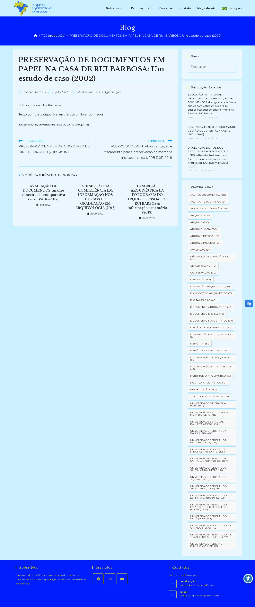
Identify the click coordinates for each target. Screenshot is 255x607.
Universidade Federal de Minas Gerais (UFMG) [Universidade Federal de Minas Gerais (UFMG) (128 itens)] (208, 450)
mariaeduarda (33, 92)
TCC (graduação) (110, 92)
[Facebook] (98, 578)
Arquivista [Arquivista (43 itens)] (200, 215)
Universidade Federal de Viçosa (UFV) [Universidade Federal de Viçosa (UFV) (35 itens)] (208, 478)
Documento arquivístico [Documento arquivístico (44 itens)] (211, 306)
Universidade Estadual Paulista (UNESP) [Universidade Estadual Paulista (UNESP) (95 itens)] (207, 422)
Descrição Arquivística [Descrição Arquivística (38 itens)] (210, 286)
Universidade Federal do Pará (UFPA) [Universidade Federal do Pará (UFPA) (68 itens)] (208, 517)
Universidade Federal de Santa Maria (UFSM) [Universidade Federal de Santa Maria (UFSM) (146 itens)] (208, 469)
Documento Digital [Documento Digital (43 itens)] (207, 313)
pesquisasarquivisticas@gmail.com (199, 595)
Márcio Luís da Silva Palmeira (40, 105)
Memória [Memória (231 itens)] (199, 343)
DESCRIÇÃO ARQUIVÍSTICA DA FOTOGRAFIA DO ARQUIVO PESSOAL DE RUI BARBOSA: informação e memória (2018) (147, 199)
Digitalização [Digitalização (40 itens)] (203, 300)
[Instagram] (110, 578)
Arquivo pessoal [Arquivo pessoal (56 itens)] (205, 235)
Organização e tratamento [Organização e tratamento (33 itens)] (210, 367)
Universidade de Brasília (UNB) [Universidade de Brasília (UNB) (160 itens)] (208, 404)
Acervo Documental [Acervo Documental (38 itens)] (208, 194)
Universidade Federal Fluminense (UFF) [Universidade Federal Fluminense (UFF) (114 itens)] (206, 545)
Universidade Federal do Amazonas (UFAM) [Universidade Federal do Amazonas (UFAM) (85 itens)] (208, 487)
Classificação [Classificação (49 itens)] (203, 265)
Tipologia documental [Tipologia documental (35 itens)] (209, 396)
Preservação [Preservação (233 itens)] (203, 389)
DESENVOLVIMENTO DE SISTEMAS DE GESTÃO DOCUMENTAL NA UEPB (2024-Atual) (212, 130)
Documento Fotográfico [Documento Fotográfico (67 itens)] (211, 320)
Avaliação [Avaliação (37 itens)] (200, 249)
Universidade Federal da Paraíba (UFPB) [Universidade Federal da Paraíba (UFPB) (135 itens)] (208, 441)
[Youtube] (122, 578)
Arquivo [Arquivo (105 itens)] (199, 222)
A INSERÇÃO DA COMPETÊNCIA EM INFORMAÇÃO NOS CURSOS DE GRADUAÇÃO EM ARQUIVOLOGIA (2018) (95, 197)
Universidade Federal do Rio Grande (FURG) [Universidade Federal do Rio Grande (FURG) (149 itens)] (211, 526)
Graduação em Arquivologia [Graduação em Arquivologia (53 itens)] (211, 335)
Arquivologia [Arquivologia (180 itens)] (203, 229)
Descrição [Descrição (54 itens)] (200, 279)
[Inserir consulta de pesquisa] (212, 67)
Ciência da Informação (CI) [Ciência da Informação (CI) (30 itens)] (209, 257)
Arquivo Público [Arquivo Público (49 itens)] (205, 242)
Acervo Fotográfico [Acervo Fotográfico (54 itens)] (208, 201)
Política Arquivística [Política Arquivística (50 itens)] (208, 382)
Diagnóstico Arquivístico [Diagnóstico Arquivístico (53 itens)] (211, 293)
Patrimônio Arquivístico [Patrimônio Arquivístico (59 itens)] (210, 375)
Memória (31, 124)
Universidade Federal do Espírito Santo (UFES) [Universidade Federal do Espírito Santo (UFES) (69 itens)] (208, 496)
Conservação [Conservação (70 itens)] (203, 272)
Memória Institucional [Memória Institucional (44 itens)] (209, 350)
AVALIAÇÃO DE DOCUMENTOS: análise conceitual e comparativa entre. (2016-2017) (43, 192)
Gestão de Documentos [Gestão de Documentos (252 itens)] (210, 327)
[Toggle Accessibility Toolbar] (248, 578)
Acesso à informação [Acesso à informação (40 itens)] (209, 208)
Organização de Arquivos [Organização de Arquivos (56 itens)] (209, 358)
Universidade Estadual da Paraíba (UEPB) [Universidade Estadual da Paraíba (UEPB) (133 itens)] (209, 413)
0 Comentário (209, 117)
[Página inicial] (35, 35)
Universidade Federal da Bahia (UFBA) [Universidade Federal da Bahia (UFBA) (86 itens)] (208, 432)
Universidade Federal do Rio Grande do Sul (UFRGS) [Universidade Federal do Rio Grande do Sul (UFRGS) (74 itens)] (211, 535)
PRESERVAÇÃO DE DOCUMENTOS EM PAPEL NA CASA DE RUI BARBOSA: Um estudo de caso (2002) (145, 35)
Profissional (86, 92)
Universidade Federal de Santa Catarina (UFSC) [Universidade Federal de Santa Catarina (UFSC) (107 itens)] (209, 459)
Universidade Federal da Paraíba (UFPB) (64, 124)
